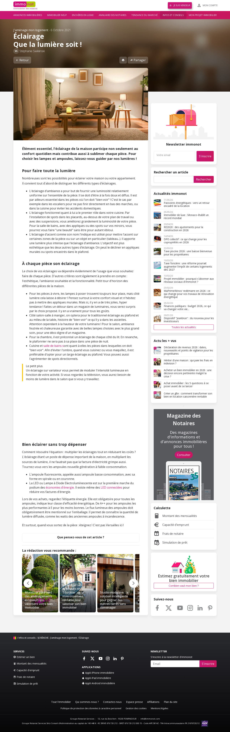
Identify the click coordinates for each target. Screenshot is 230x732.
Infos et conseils (173, 15)
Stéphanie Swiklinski (32, 51)
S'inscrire (205, 156)
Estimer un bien (24, 657)
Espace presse (134, 702)
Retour (22, 60)
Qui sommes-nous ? (87, 702)
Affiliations (153, 702)
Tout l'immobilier (61, 702)
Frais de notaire (169, 533)
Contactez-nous (112, 702)
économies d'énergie (60, 487)
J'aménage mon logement (30, 30)
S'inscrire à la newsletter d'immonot (171, 657)
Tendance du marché (144, 15)
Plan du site (170, 702)
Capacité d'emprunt (171, 524)
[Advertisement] (80, 412)
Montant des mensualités (175, 516)
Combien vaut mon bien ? (184, 585)
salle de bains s (53, 346)
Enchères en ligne (83, 15)
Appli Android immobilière (98, 683)
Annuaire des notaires (112, 15)
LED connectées (112, 487)
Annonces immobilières (27, 15)
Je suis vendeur (179, 5)
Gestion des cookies (136, 708)
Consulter (183, 455)
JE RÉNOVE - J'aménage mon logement (57, 637)
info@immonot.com (150, 719)
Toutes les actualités (184, 327)
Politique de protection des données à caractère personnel (91, 708)
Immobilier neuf (57, 15)
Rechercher (203, 179)
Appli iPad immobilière (96, 678)
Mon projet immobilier (203, 15)
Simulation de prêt (170, 542)
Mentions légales (159, 708)
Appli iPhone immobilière (98, 672)
